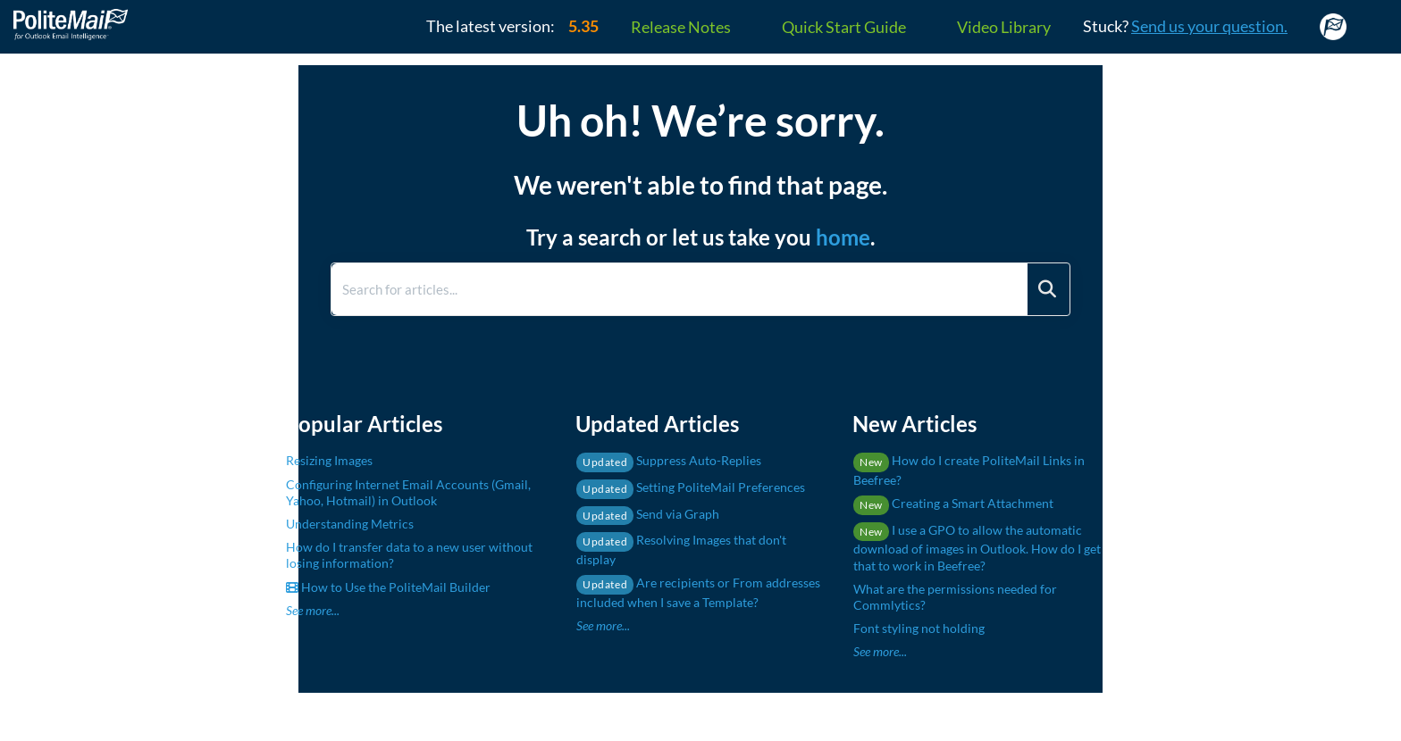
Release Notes (681, 27)
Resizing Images (329, 460)
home (843, 237)
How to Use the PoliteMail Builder (388, 587)
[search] (679, 289)
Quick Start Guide (844, 27)
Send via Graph (647, 513)
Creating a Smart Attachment (953, 503)
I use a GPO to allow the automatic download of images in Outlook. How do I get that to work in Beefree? (977, 547)
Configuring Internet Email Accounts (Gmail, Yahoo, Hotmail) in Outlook (408, 492)
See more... (313, 610)
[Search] (1047, 289)
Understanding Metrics (350, 523)
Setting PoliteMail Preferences (690, 487)
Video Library (1004, 27)
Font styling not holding (919, 628)
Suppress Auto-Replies (668, 460)
